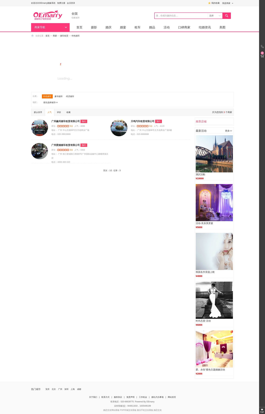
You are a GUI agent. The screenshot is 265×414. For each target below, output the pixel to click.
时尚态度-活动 (203, 320)
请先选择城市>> (50, 102)
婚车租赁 (64, 36)
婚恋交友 (158, 410)
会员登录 (71, 3)
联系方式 (105, 397)
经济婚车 (70, 96)
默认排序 (38, 112)
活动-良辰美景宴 (204, 223)
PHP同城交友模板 (128, 410)
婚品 (152, 27)
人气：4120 (159, 126)
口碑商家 (184, 27)
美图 (222, 27)
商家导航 (39, 27)
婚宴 (123, 27)
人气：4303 (79, 150)
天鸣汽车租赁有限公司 (142, 121)
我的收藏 (215, 3)
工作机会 (143, 397)
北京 (54, 389)
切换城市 (75, 18)
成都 (79, 389)
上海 (73, 389)
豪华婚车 (59, 96)
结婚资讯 (205, 27)
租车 (138, 27)
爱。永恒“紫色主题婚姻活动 (210, 369)
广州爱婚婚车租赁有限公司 (65, 145)
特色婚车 (76, 36)
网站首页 (172, 397)
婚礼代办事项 (157, 397)
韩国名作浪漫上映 (205, 272)
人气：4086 (79, 126)
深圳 (66, 389)
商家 (55, 36)
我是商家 (226, 3)
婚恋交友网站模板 (111, 410)
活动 (167, 27)
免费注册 (61, 3)
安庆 (47, 389)
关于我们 (93, 397)
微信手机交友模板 (145, 410)
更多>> (228, 131)
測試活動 (200, 174)
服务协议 (118, 397)
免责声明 (130, 397)
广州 (60, 389)
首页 (79, 27)
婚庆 (108, 27)
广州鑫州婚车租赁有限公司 (65, 121)
